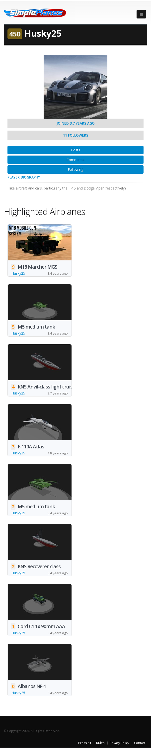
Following (75, 169)
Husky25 (18, 273)
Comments (75, 159)
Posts (75, 150)
